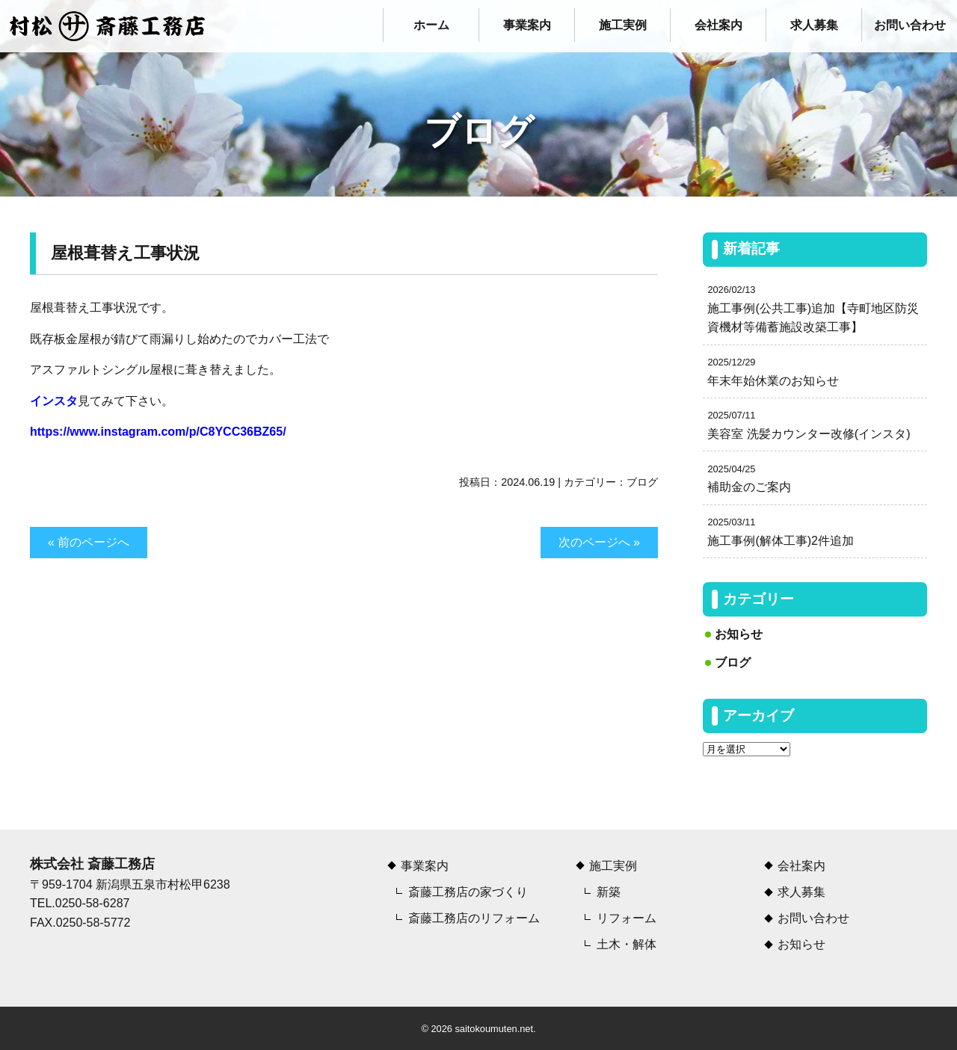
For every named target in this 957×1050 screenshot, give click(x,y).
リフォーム (626, 918)
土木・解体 (626, 944)
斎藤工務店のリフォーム (474, 918)
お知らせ (739, 634)
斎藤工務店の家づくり (468, 892)
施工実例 (623, 25)
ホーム (431, 25)
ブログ (642, 482)
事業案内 (527, 25)
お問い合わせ (910, 25)
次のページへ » (599, 542)
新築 (609, 892)
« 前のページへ (88, 542)
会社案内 (718, 25)
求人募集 (814, 25)
